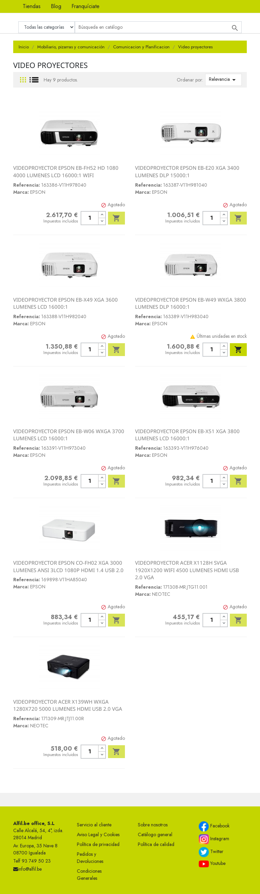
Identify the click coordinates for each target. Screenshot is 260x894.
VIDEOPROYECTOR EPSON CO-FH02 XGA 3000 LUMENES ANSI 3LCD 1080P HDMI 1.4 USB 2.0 (68, 566)
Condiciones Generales (89, 874)
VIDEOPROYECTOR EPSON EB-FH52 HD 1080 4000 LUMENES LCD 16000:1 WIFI (65, 171)
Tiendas (32, 6)
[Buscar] (158, 27)
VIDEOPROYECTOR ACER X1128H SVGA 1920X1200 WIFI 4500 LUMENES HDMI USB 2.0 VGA (187, 570)
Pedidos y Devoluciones (90, 858)
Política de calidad (156, 844)
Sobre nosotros (153, 824)
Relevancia (223, 80)
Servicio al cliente (94, 824)
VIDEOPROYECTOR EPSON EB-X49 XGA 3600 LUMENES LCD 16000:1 (65, 303)
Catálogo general (155, 834)
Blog (56, 6)
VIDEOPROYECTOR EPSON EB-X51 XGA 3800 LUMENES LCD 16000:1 (187, 435)
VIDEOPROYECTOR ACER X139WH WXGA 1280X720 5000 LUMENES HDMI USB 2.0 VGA (67, 705)
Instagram (214, 839)
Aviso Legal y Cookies (98, 834)
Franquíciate (85, 6)
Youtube (212, 863)
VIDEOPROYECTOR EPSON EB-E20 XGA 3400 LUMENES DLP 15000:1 (187, 171)
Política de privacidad (98, 844)
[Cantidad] (89, 218)
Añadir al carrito (116, 218)
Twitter (211, 852)
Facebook (214, 826)
